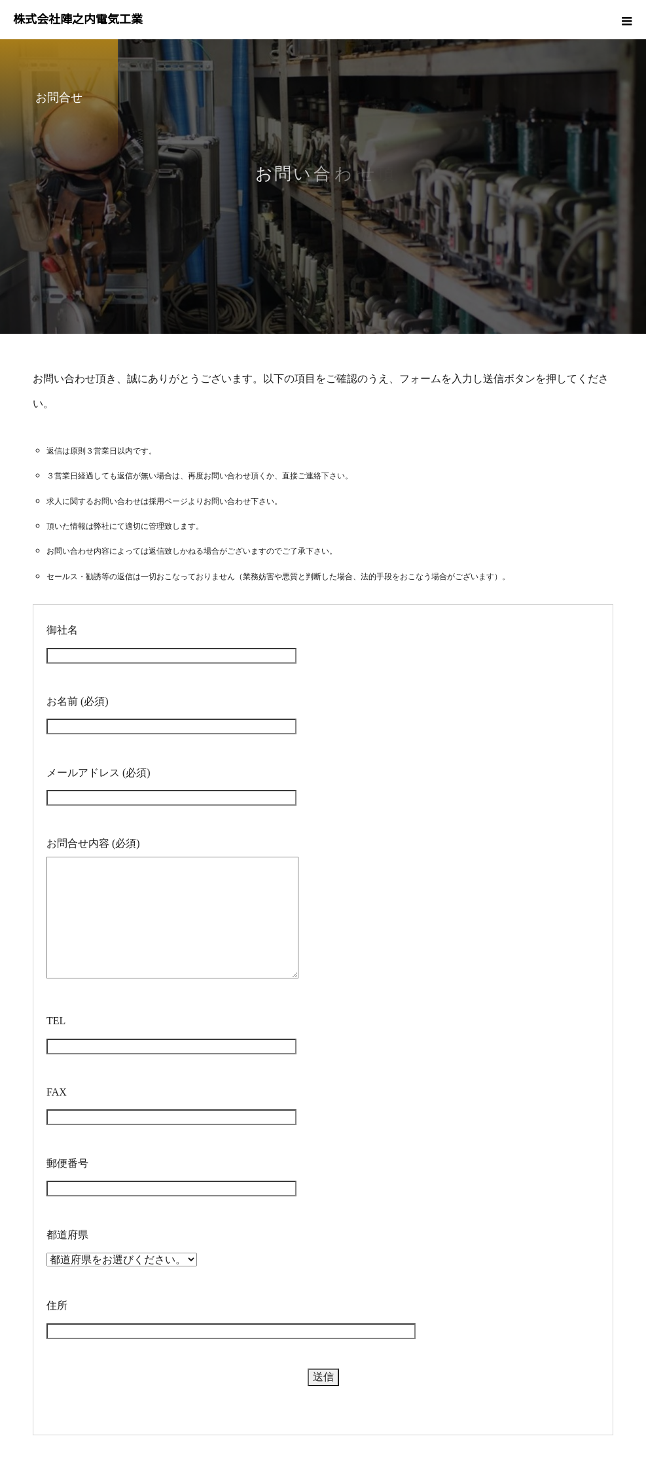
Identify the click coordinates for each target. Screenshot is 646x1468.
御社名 (62, 630)
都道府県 (67, 1234)
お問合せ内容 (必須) (93, 843)
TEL (55, 1020)
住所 (56, 1305)
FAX (56, 1092)
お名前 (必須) (77, 701)
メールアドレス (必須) (98, 772)
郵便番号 (67, 1163)
